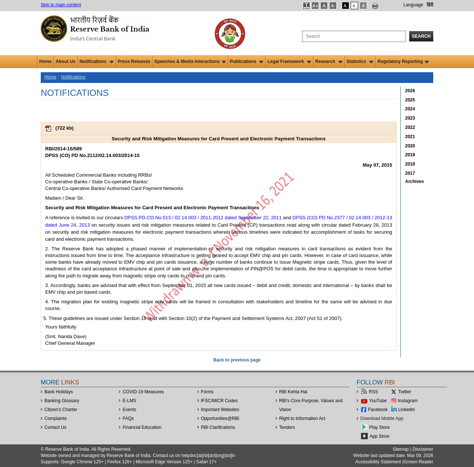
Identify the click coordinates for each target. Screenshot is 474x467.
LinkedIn (406, 409)
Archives (414, 181)
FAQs (128, 418)
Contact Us (55, 427)
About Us (65, 61)
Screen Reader (418, 461)
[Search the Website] (354, 36)
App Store (379, 436)
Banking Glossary (61, 400)
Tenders (287, 427)
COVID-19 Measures (143, 391)
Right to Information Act (302, 418)
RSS (373, 391)
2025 (410, 100)
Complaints (55, 418)
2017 (410, 173)
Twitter (404, 391)
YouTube (378, 400)
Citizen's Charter (60, 409)
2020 (410, 146)
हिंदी (430, 4)
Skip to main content (61, 4)
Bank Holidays (58, 391)
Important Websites (220, 409)
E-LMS (129, 400)
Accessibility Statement (378, 461)
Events (129, 409)
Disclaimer (423, 449)
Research (328, 61)
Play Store (379, 427)
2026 (410, 90)
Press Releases (134, 61)
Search (421, 36)
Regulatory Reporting (403, 61)
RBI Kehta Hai (293, 391)
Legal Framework (289, 61)
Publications (247, 61)
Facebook (378, 409)
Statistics (360, 61)
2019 (410, 154)
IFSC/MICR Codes (219, 400)
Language (413, 4)
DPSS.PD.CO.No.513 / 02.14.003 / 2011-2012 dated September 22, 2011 (202, 217)
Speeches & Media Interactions (190, 61)
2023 (410, 118)
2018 (410, 164)
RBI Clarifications (218, 427)
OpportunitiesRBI (220, 418)
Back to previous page (237, 360)
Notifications (97, 61)
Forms (207, 391)
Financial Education (142, 427)
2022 (410, 127)
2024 (410, 108)
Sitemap (401, 449)
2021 (410, 136)
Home (45, 61)
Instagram (408, 400)
